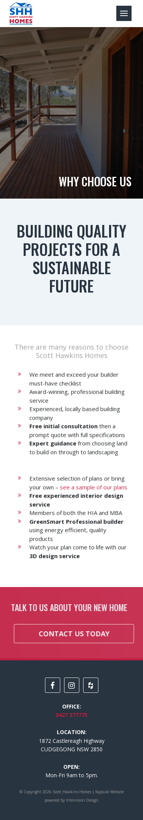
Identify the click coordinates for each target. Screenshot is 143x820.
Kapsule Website (109, 791)
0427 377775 (72, 714)
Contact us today (80, 633)
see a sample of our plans (93, 493)
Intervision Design (82, 800)
